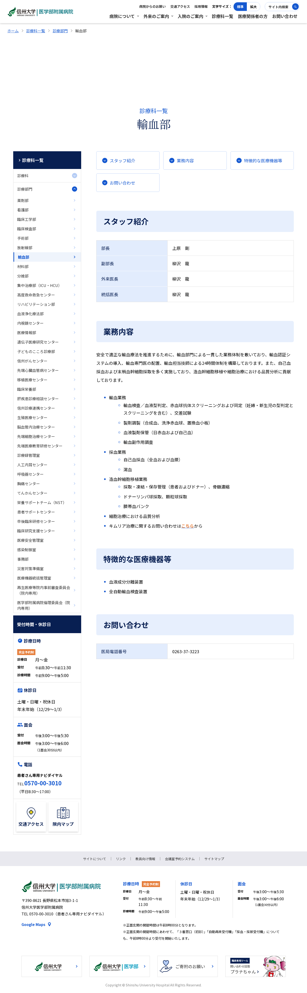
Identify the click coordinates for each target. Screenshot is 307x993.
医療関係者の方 (253, 16)
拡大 (253, 6)
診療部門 (60, 31)
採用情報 (201, 6)
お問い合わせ (285, 16)
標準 (240, 6)
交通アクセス (180, 6)
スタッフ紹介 (122, 160)
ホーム (13, 31)
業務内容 (185, 160)
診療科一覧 (222, 16)
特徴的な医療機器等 (263, 160)
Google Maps (33, 924)
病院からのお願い (152, 6)
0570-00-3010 (43, 783)
